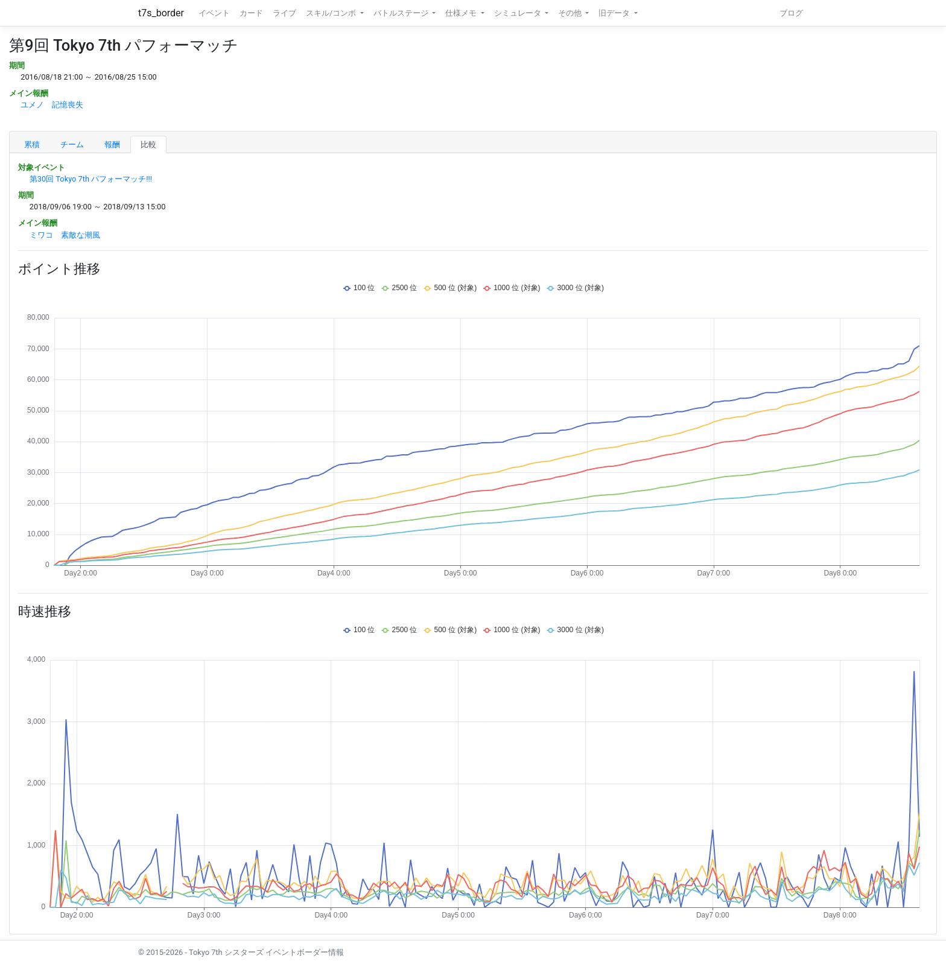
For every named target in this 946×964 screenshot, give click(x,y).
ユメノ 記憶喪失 (52, 104)
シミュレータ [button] (518, 12)
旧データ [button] (615, 12)
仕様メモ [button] (461, 12)
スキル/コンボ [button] (332, 12)
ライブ (284, 12)
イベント (214, 12)
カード (251, 12)
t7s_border (161, 13)
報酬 (112, 144)
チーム (72, 144)
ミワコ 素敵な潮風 (65, 234)
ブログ (791, 12)
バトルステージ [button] (401, 12)
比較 (148, 144)
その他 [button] (570, 12)
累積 (32, 144)
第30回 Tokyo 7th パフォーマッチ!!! (91, 178)
